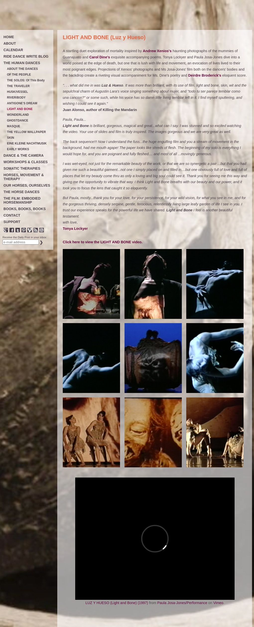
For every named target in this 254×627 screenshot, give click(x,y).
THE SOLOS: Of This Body (26, 80)
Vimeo (218, 603)
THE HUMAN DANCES (21, 63)
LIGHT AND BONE (20, 109)
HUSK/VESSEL (17, 92)
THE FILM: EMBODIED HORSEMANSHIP (22, 200)
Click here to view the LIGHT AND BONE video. (102, 242)
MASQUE (13, 126)
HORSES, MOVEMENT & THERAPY (23, 177)
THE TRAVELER (18, 86)
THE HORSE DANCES (21, 192)
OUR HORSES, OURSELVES (26, 185)
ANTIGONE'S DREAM (22, 103)
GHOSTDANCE (17, 120)
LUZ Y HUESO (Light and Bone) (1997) (116, 603)
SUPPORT (11, 222)
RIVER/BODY (16, 97)
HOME (8, 37)
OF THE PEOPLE (19, 74)
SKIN (10, 137)
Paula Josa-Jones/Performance (182, 603)
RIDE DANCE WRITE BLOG (25, 56)
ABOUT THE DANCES (22, 69)
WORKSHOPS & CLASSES (25, 162)
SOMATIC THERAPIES (21, 168)
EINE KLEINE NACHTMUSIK (27, 143)
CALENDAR (13, 50)
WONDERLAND (18, 115)
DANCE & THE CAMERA (23, 155)
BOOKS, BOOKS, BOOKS (24, 209)
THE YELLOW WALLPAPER (26, 132)
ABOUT (9, 43)
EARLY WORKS (18, 149)
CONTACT (11, 215)
